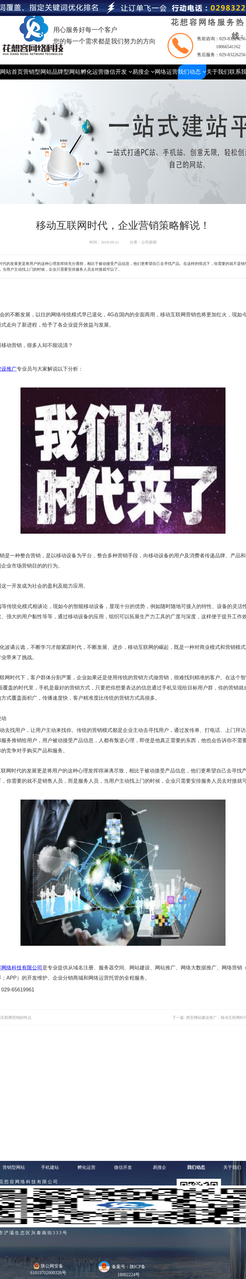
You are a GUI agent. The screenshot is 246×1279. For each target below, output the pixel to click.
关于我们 (217, 72)
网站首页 (11, 72)
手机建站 (50, 1167)
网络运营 (166, 72)
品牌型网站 (66, 72)
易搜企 (143, 72)
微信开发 (118, 72)
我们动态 (192, 72)
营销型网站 (37, 72)
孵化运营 (92, 72)
